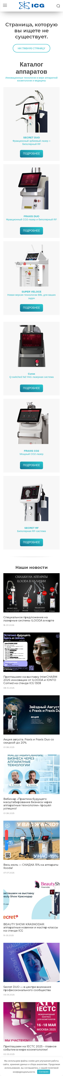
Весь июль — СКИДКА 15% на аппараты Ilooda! (30, 866)
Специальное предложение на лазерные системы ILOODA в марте (28, 619)
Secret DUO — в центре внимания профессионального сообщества (27, 988)
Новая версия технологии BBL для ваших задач (31, 295)
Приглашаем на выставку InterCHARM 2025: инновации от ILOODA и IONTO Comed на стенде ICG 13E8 (30, 680)
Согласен (43, 1071)
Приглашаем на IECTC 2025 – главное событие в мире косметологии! (29, 1048)
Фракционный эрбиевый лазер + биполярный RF (32, 140)
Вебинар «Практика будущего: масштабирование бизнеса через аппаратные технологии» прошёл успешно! (27, 803)
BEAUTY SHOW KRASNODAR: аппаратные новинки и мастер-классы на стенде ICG (30, 927)
